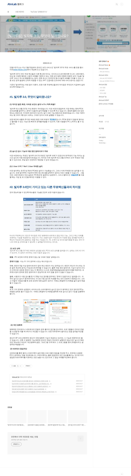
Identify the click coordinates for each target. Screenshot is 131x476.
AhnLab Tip (15, 377)
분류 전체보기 (104, 61)
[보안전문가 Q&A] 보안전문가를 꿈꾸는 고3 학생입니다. (30, 384)
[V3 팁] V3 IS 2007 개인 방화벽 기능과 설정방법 (28, 389)
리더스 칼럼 (103, 93)
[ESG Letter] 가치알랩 (106, 104)
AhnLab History (104, 71)
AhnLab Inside (103, 68)
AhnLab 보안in (103, 75)
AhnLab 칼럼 (103, 84)
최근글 (101, 122)
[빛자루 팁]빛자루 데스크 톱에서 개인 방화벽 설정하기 (30, 386)
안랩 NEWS (19, 12)
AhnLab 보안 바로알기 (106, 78)
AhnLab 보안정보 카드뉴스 (107, 81)
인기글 (107, 122)
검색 (116, 4)
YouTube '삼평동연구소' (38, 12)
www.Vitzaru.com (20, 70)
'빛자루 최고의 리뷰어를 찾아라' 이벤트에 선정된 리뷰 (30, 381)
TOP (121, 474)
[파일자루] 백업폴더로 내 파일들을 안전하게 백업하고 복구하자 (33, 392)
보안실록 (102, 90)
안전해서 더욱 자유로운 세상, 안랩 (24, 437)
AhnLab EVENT (104, 100)
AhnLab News (104, 65)
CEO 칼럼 (102, 87)
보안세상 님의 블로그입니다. (19, 440)
